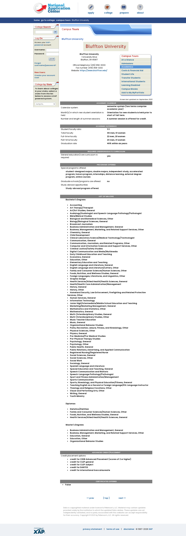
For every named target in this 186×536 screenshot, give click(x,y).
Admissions (127, 63)
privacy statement (92, 529)
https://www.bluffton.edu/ (93, 70)
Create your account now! (44, 76)
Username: (39, 50)
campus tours (63, 20)
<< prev (90, 498)
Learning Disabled (130, 85)
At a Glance (127, 59)
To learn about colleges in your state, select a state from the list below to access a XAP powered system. (46, 93)
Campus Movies (129, 89)
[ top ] (106, 498)
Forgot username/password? (45, 64)
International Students (133, 81)
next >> (122, 498)
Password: (39, 54)
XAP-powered (42, 43)
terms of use (112, 529)
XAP (151, 529)
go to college (48, 20)
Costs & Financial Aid (132, 70)
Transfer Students (130, 77)
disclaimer (129, 529)
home (37, 20)
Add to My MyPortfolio (132, 92)
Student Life (127, 74)
